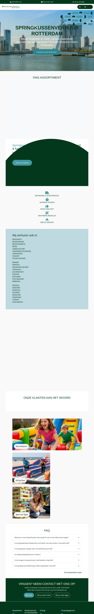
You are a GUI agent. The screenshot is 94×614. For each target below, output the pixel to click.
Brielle (14, 249)
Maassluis (16, 267)
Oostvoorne (16, 272)
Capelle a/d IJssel (18, 251)
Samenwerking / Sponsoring (32, 590)
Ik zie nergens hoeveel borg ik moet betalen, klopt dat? (33, 523)
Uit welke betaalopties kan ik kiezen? (27, 517)
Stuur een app (78, 2)
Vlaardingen (16, 300)
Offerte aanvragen (30, 596)
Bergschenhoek (18, 244)
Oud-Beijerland (18, 274)
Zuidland (15, 302)
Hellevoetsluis (17, 256)
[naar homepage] (11, 7)
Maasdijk (15, 265)
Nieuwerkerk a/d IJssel (20, 270)
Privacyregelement (49, 591)
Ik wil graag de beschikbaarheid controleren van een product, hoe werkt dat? (41, 506)
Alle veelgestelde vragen (73, 535)
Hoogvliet (15, 259)
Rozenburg (16, 293)
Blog (16, 592)
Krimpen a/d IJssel (18, 261)
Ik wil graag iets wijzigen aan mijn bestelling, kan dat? (33, 511)
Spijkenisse (16, 297)
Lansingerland (17, 305)
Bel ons (29, 558)
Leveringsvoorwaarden (50, 587)
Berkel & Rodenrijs (18, 247)
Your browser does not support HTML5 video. (47, 176)
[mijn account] (80, 7)
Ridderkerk (16, 284)
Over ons (17, 580)
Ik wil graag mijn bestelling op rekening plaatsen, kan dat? (35, 528)
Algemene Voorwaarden (47, 581)
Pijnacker (15, 277)
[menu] (90, 7)
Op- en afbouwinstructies (48, 596)
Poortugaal (16, 279)
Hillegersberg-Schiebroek (21, 254)
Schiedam (16, 295)
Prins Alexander (18, 282)
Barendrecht (17, 242)
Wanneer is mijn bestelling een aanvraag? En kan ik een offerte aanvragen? (41, 500)
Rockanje (15, 288)
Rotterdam (16, 290)
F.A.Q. (16, 588)
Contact (17, 584)
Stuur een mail (47, 2)
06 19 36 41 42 (15, 2)
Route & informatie (30, 583)
